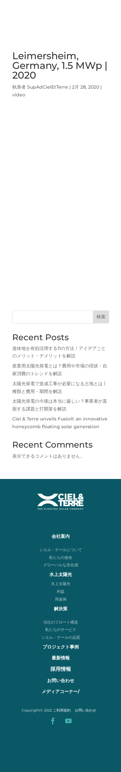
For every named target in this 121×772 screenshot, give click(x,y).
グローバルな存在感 (60, 564)
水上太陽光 (60, 583)
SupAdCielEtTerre (47, 87)
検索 (101, 317)
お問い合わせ (85, 710)
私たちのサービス (60, 629)
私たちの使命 (60, 557)
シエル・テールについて (60, 549)
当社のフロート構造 (60, 622)
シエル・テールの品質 (60, 637)
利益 (61, 591)
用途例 (60, 599)
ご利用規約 (62, 710)
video (18, 95)
